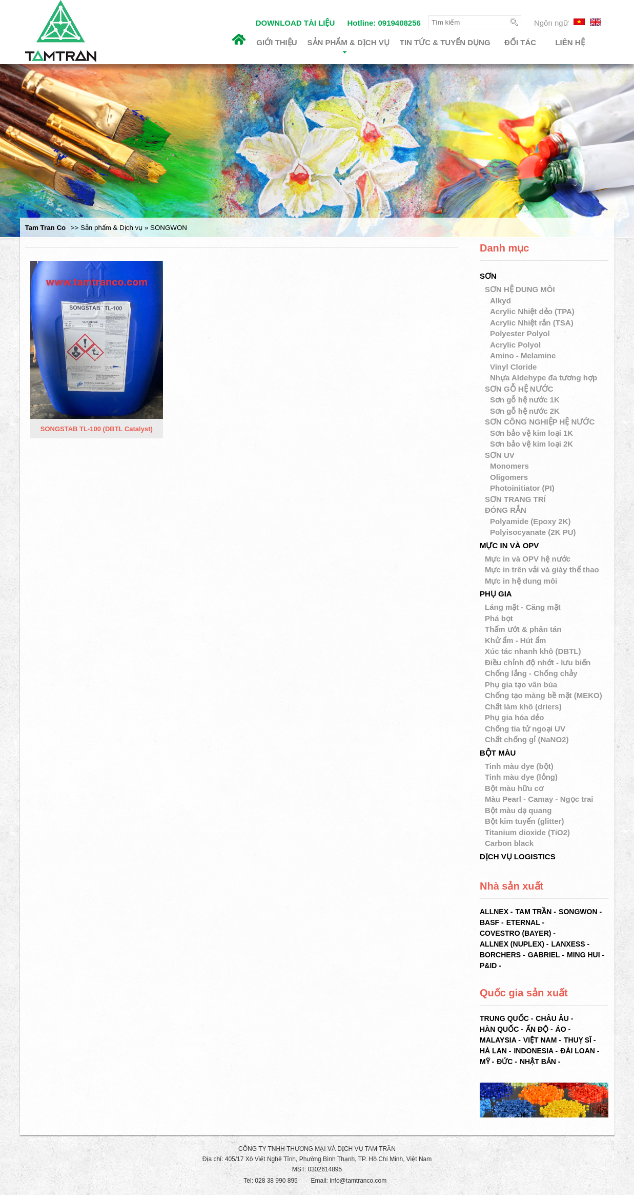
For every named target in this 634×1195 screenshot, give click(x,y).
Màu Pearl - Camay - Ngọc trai (539, 799)
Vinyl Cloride (514, 366)
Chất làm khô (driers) (523, 706)
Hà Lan (493, 1051)
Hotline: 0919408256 (383, 22)
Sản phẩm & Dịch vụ (349, 45)
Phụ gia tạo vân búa (521, 684)
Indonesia (533, 1051)
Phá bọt (499, 618)
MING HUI (583, 955)
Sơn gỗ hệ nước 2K (526, 411)
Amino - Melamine (524, 355)
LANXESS (568, 944)
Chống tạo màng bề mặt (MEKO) (543, 695)
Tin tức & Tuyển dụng (445, 42)
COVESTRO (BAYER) (515, 933)
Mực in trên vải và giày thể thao (542, 569)
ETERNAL (523, 922)
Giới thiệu (276, 42)
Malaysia (498, 1040)
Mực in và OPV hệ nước (527, 558)
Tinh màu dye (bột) (519, 766)
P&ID (488, 965)
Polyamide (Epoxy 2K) (531, 521)
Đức (505, 1061)
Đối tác (520, 42)
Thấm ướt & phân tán (523, 629)
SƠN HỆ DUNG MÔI (520, 289)
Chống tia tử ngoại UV (525, 728)
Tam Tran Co (45, 228)
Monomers (510, 465)
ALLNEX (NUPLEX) (512, 944)
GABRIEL (544, 955)
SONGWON (578, 912)
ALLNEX (494, 912)
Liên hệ (569, 42)
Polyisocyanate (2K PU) (534, 532)
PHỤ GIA (496, 593)
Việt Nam (540, 1040)
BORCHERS (500, 955)
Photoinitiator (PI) (523, 488)
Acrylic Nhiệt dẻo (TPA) (533, 311)
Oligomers (510, 477)
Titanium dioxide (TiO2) (527, 832)
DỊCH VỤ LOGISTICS (518, 856)
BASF (489, 922)
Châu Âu (552, 1018)
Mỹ (485, 1061)
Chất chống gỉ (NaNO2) (527, 739)
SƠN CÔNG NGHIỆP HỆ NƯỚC (540, 421)
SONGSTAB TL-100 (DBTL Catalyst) (96, 429)
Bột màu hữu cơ (514, 788)
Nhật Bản (538, 1061)
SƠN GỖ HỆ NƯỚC (519, 388)
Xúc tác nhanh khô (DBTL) (533, 651)
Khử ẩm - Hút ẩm (515, 640)
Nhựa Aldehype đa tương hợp (544, 377)
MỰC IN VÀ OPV (509, 545)
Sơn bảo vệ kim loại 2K (532, 443)
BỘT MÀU (498, 752)
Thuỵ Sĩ (577, 1040)
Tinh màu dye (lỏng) (521, 777)
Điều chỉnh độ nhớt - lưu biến (537, 662)
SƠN (488, 276)
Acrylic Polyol (516, 344)
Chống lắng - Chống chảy (531, 673)
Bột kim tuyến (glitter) (524, 821)
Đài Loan (577, 1051)
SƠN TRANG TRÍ (515, 499)
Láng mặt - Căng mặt (523, 607)
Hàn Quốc (499, 1029)
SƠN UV (500, 455)
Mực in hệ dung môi (521, 580)
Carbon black (509, 843)
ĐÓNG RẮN (505, 510)
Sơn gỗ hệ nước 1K (526, 399)
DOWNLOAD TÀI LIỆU (295, 22)
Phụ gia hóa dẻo (514, 717)
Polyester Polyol (521, 333)
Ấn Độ (537, 1029)
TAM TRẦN (534, 912)
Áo (561, 1029)
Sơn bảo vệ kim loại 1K (532, 433)
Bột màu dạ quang (518, 810)
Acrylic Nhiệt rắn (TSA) (533, 322)
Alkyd (501, 300)
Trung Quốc (504, 1018)
